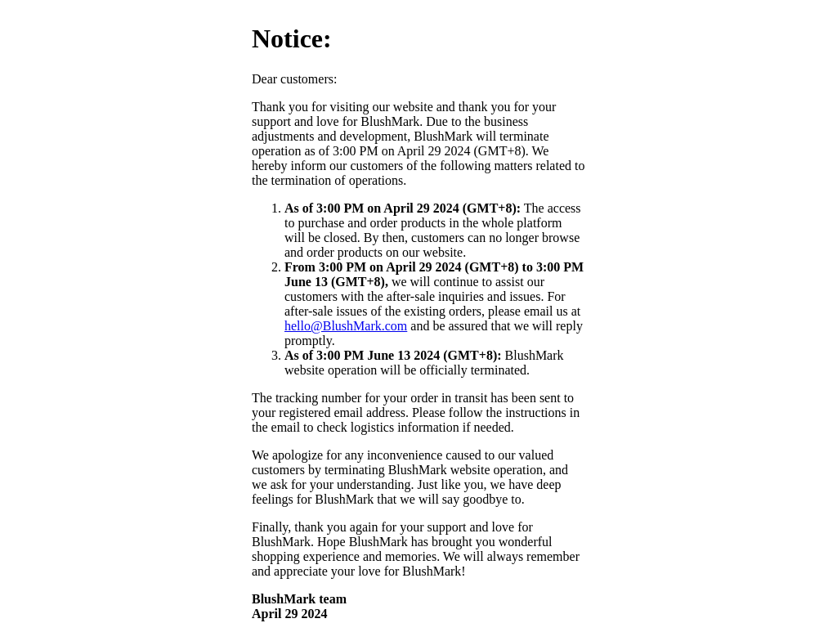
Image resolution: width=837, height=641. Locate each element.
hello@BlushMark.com (345, 326)
